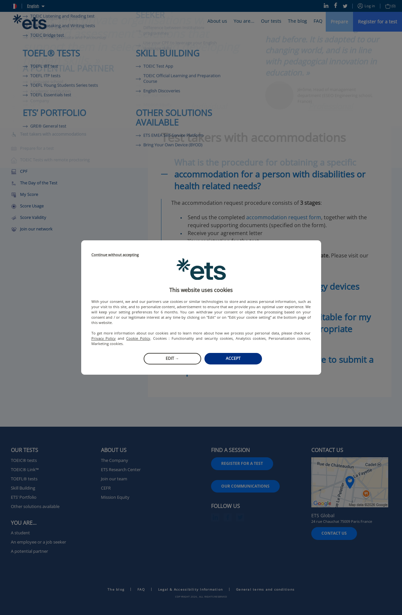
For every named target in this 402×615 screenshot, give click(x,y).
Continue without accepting (115, 255)
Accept (233, 358)
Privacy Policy (103, 338)
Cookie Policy (138, 338)
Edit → (172, 358)
